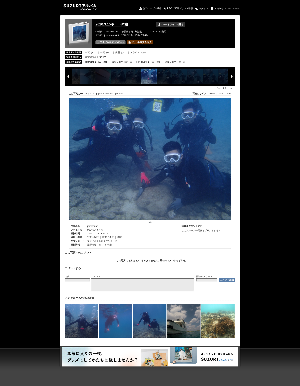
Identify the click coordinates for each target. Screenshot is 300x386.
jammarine (90, 57)
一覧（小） (91, 52)
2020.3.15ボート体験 (111, 24)
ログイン (203, 8)
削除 (119, 237)
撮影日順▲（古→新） (96, 62)
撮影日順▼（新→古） (123, 62)
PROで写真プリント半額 (180, 8)
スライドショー (138, 52)
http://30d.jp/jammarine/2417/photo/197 (106, 93)
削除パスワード (204, 276)
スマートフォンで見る (170, 24)
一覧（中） (106, 52)
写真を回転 (93, 237)
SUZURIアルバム (80, 7)
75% (221, 93)
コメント (95, 276)
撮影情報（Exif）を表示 (99, 244)
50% (229, 93)
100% (212, 93)
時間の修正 (108, 237)
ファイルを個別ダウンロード (102, 241)
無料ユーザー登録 (152, 8)
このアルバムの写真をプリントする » (201, 230)
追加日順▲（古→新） (149, 62)
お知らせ (218, 8)
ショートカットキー (225, 88)
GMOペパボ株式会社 (232, 9)
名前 (67, 276)
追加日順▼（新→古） (176, 62)
